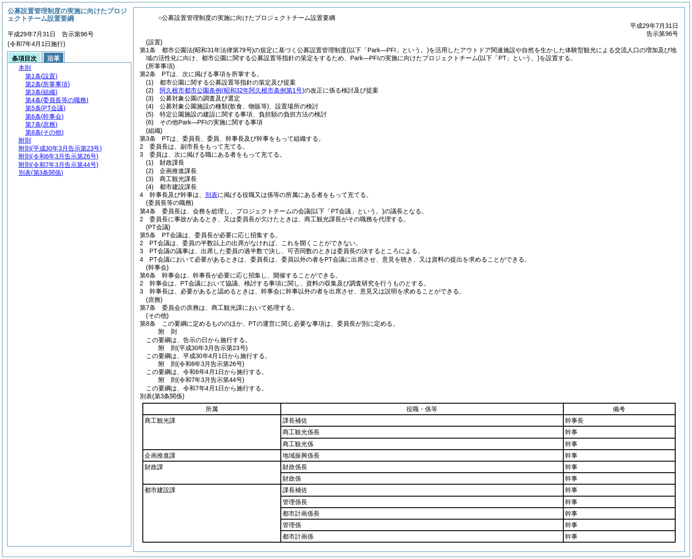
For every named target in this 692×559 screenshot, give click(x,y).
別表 (211, 194)
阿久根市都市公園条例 (232, 90)
